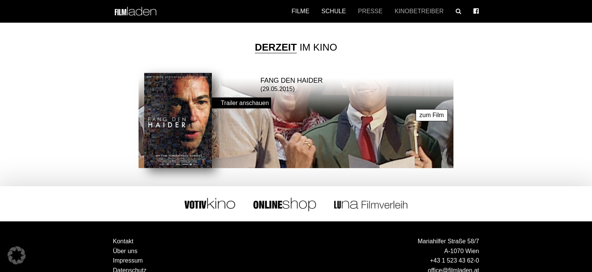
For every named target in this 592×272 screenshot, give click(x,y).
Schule (333, 11)
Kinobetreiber (419, 11)
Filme (300, 11)
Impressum (128, 260)
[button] (16, 255)
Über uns (125, 250)
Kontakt (123, 241)
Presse (370, 11)
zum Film (431, 114)
